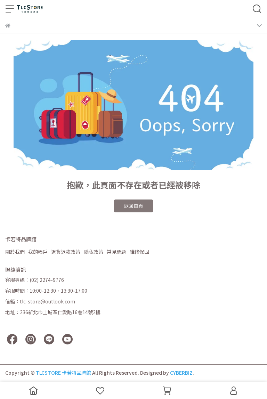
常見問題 (116, 251)
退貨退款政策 (65, 251)
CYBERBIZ (181, 372)
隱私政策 (93, 251)
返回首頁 (133, 205)
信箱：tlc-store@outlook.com (40, 301)
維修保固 (139, 251)
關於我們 (15, 251)
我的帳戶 (38, 251)
